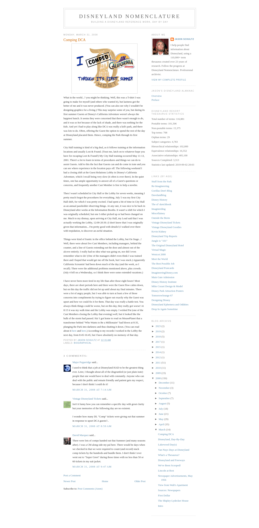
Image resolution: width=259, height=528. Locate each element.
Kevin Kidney (159, 231)
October (163, 393)
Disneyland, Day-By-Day (171, 439)
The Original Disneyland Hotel (168, 245)
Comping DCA (166, 434)
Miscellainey (158, 213)
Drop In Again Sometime (165, 309)
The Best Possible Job (163, 263)
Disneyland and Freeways (171, 460)
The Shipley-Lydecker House (173, 500)
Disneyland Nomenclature (129, 16)
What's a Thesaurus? (168, 454)
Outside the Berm (161, 217)
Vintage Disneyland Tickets (86, 398)
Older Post (140, 481)
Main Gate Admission (163, 277)
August (163, 403)
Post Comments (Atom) (90, 488)
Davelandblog (159, 195)
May (161, 419)
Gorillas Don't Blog (162, 190)
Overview (157, 95)
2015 (158, 346)
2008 (158, 378)
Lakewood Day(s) (167, 444)
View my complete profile (169, 80)
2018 (158, 336)
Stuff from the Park (162, 181)
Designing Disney (161, 300)
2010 (158, 367)
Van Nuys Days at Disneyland (173, 449)
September (165, 398)
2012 (158, 357)
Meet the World (160, 258)
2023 (158, 326)
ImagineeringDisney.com (165, 272)
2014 (158, 352)
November (164, 387)
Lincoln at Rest (166, 470)
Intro (160, 505)
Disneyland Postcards (163, 268)
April (162, 424)
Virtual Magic (159, 249)
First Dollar (164, 495)
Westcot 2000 (159, 254)
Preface (155, 99)
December (164, 382)
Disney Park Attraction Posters (168, 290)
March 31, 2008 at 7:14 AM (91, 389)
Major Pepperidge (81, 362)
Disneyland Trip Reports (164, 236)
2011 (158, 362)
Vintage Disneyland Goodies (166, 227)
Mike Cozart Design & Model (167, 286)
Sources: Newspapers (169, 490)
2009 (158, 373)
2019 (158, 331)
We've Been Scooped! (169, 465)
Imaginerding (159, 208)
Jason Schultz (184, 39)
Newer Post (69, 481)
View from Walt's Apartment (173, 485)
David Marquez (80, 435)
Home (105, 481)
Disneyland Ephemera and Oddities (170, 304)
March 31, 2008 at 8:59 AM (91, 426)
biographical (82, 343)
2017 (158, 341)
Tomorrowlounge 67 (162, 295)
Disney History (159, 199)
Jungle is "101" (159, 240)
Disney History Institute (164, 281)
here (74, 330)
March (162, 429)
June (161, 413)
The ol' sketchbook (161, 204)
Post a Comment (72, 475)
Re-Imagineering (160, 186)
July (161, 408)
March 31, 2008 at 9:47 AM (91, 466)
